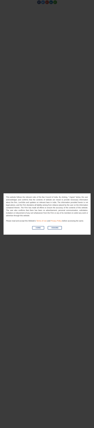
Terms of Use (41, 221)
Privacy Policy (56, 221)
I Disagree (54, 228)
